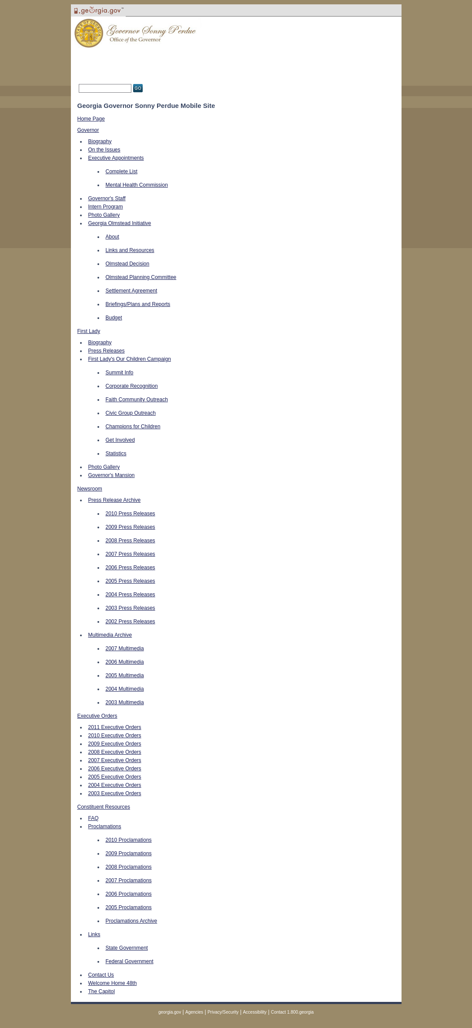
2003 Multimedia (125, 702)
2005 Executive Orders (114, 777)
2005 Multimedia (125, 675)
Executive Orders (97, 716)
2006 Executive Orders (114, 769)
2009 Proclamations (129, 853)
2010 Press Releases (130, 514)
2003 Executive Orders (114, 793)
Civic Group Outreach (131, 413)
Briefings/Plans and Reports (138, 304)
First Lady (88, 331)
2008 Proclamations (129, 867)
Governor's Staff (107, 198)
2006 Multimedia (125, 662)
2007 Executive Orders (114, 760)
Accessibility (254, 1012)
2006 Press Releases (130, 567)
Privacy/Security (223, 1012)
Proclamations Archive (131, 921)
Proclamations (104, 826)
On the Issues (104, 150)
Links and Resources (130, 250)
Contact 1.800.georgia (292, 1012)
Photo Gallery (104, 215)
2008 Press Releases (130, 541)
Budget (114, 318)
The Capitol (101, 991)
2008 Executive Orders (114, 752)
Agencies (194, 1012)
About (112, 237)
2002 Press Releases (130, 621)
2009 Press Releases (130, 527)
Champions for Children (133, 426)
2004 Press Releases (130, 594)
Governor (88, 130)
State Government (127, 948)
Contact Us (101, 975)
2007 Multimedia (125, 648)
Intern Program (105, 207)
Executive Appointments (116, 158)
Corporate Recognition (132, 386)
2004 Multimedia (125, 689)
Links (94, 934)
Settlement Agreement (131, 291)
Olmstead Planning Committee (141, 277)
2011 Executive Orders (114, 727)
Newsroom (89, 489)
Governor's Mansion (111, 475)
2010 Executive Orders (114, 735)
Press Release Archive (114, 500)
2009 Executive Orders (114, 744)
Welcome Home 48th (112, 983)
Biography (100, 141)
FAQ (93, 818)
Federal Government (130, 961)
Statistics (116, 453)
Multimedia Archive (110, 635)
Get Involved (120, 440)
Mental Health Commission (137, 185)
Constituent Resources (103, 807)
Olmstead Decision (128, 264)
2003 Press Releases (130, 608)
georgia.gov (169, 1012)
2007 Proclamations (129, 880)
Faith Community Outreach (137, 399)
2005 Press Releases (130, 581)
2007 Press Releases (130, 554)
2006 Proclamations (129, 894)
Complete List (121, 171)
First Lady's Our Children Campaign (129, 359)
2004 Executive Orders (114, 785)
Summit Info (120, 373)
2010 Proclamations (129, 840)
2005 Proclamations (129, 907)
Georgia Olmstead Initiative (119, 223)
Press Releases (106, 351)
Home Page (91, 119)
